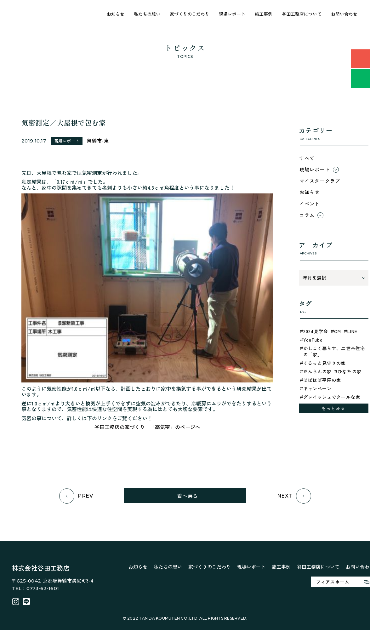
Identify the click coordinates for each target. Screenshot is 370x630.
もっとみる (333, 408)
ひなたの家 (349, 371)
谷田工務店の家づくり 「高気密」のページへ (147, 427)
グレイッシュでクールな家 (331, 397)
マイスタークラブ (319, 180)
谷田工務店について (302, 14)
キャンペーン (317, 388)
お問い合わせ (344, 14)
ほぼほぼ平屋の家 (322, 380)
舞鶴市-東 (98, 140)
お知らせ (115, 14)
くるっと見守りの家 (324, 363)
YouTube (313, 340)
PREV (76, 496)
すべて (307, 158)
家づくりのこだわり (189, 14)
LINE (352, 331)
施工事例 (263, 14)
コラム (307, 215)
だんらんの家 (317, 371)
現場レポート (232, 14)
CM (337, 331)
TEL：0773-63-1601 (35, 588)
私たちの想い (147, 14)
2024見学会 (315, 331)
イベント (309, 203)
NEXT (294, 496)
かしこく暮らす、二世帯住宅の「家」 (334, 351)
